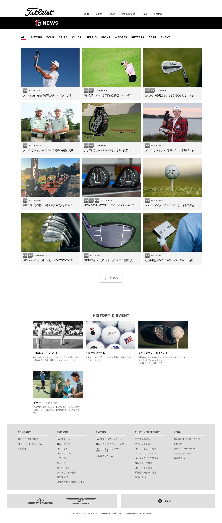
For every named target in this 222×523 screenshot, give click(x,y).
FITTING (36, 37)
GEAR (152, 37)
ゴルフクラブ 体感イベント (153, 352)
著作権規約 (179, 458)
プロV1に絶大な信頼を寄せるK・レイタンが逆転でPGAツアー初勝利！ (60, 95)
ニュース (61, 463)
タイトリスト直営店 (66, 472)
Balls (86, 14)
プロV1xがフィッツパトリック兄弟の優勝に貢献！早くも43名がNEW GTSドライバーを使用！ (72, 150)
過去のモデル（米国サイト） (71, 482)
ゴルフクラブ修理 (143, 463)
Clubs (99, 14)
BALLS (63, 37)
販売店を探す (63, 477)
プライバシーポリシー (184, 448)
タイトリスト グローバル (30, 444)
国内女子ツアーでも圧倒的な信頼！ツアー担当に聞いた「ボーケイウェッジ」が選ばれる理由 (132, 95)
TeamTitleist (128, 14)
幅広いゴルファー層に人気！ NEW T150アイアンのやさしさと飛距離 (59, 260)
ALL (23, 37)
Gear (112, 14)
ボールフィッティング (45, 402)
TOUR (50, 37)
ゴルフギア (62, 448)
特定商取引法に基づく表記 (187, 439)
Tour (144, 14)
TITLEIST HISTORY (45, 352)
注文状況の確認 (142, 439)
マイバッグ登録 (142, 444)
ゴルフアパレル (64, 453)
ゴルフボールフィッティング (110, 439)
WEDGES (121, 37)
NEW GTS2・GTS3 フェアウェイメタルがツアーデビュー (115, 205)
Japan (168, 501)
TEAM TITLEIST (64, 467)
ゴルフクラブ (63, 444)
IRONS (105, 37)
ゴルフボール (63, 439)
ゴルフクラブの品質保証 (147, 458)
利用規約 (178, 444)
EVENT (165, 37)
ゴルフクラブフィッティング (110, 444)
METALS (91, 37)
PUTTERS (137, 37)
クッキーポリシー (182, 453)
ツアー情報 (62, 458)
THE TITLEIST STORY (28, 439)
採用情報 (22, 448)
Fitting (158, 14)
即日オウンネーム (95, 352)
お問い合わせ (141, 477)
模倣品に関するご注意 (145, 472)
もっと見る (111, 278)
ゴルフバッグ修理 (143, 467)
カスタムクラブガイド (145, 453)
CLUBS (76, 37)
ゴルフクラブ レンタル (146, 448)
